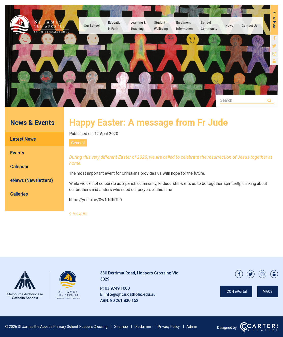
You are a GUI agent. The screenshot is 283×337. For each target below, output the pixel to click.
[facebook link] (274, 38)
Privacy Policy (169, 327)
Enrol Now (274, 19)
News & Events (32, 122)
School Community (209, 26)
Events (17, 152)
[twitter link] (274, 46)
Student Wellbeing (161, 26)
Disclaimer (143, 327)
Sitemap (121, 327)
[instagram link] (274, 53)
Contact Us (250, 25)
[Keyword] (243, 100)
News (229, 25)
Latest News (23, 139)
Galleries (19, 194)
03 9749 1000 (117, 288)
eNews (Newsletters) (31, 180)
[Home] (43, 299)
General (78, 142)
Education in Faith (115, 26)
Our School (92, 25)
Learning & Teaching (138, 26)
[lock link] (274, 61)
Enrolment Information (184, 26)
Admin (191, 327)
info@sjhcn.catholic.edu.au (130, 294)
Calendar (19, 166)
